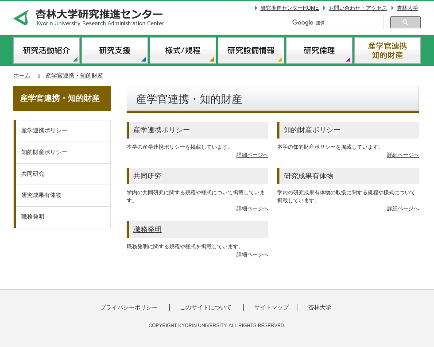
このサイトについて (207, 307)
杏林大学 (409, 8)
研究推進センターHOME (289, 8)
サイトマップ (271, 307)
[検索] (335, 23)
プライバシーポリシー (130, 307)
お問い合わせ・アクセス (358, 8)
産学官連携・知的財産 (74, 75)
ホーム (22, 75)
